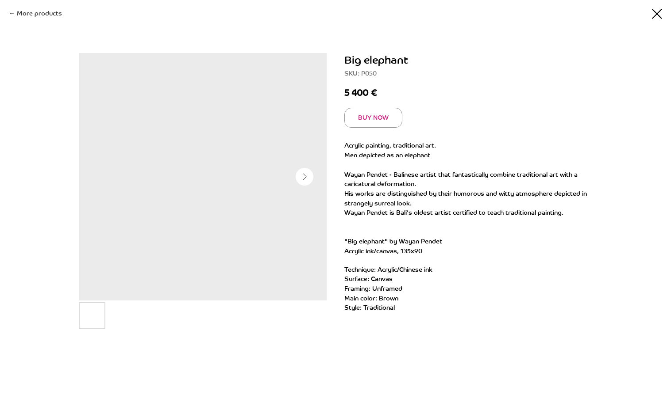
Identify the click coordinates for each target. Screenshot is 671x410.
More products (39, 13)
